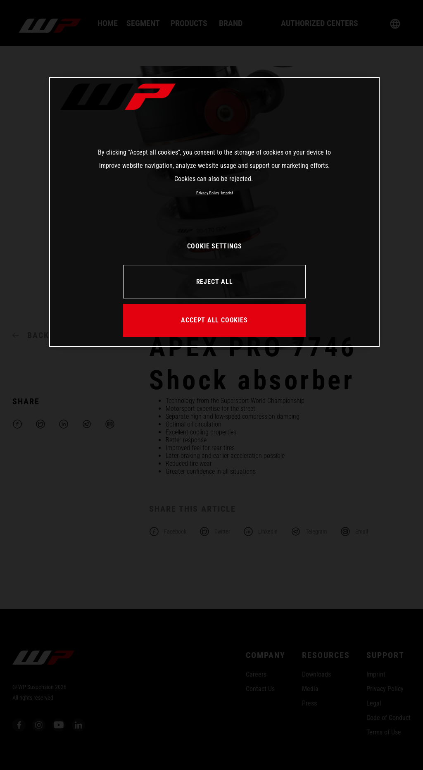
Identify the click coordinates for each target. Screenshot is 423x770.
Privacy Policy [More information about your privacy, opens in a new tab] (207, 193)
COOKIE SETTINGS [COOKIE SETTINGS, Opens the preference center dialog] (214, 246)
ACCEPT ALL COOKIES (214, 320)
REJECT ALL (214, 282)
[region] (214, 211)
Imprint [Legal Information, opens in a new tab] (227, 193)
